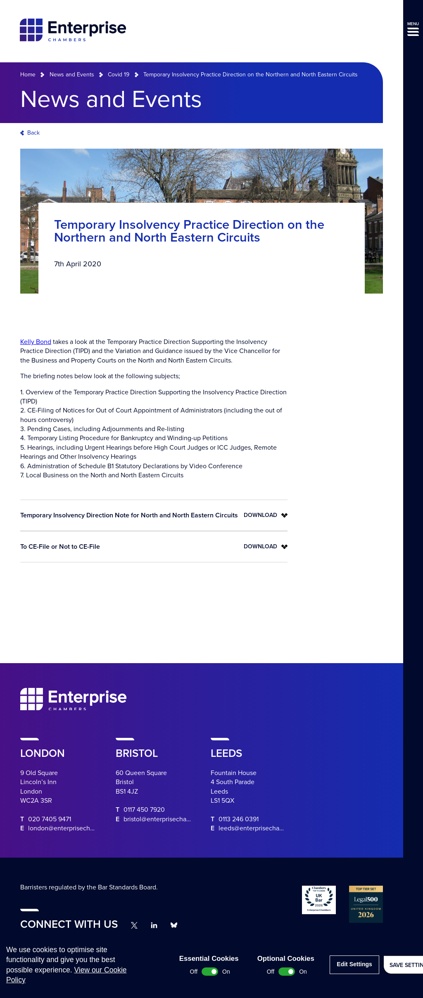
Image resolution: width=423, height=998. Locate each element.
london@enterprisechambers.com (76, 828)
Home (28, 74)
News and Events (72, 74)
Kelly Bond (35, 342)
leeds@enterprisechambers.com (265, 828)
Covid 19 (118, 74)
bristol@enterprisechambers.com (171, 819)
